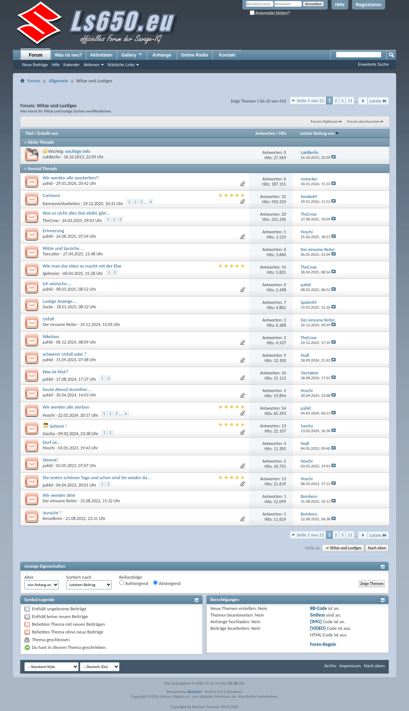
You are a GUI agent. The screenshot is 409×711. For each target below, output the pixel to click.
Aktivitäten (101, 55)
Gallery (132, 54)
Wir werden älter (59, 495)
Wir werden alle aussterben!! (71, 177)
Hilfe (340, 4)
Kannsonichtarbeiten (61, 203)
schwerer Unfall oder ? (64, 354)
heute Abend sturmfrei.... (67, 389)
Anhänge (161, 55)
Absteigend (167, 583)
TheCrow (50, 220)
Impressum (350, 665)
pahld (48, 183)
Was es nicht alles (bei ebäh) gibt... (76, 213)
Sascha (49, 433)
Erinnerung (53, 230)
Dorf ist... (51, 442)
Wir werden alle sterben (66, 407)
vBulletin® (195, 691)
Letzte (378, 101)
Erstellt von (47, 133)
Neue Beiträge (35, 64)
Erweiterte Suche (373, 64)
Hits (282, 133)
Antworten (265, 133)
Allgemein (58, 80)
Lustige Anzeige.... (60, 301)
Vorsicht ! (52, 513)
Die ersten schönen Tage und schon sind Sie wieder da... (97, 477)
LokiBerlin (51, 156)
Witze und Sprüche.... (63, 248)
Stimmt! (50, 460)
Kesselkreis (52, 518)
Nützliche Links (121, 64)
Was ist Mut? (55, 371)
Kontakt (227, 55)
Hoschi (49, 415)
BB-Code (318, 608)
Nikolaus (51, 336)
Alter (29, 577)
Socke (48, 306)
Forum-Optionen (324, 121)
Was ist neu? (68, 55)
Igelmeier (51, 273)
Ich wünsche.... (57, 283)
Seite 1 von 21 (310, 100)
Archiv (330, 665)
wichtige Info (77, 151)
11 (350, 100)
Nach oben (377, 548)
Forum (35, 55)
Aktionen (91, 64)
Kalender (71, 64)
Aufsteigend (133, 583)
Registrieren (368, 4)
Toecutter (51, 253)
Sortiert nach (78, 577)
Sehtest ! (58, 426)
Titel (29, 133)
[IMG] (316, 621)
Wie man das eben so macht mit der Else (82, 266)
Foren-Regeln (323, 644)
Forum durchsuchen (363, 121)
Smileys (317, 615)
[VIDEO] (318, 628)
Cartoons (51, 195)
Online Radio (194, 55)
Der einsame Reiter (60, 324)
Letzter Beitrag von (319, 133)
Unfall (48, 319)
